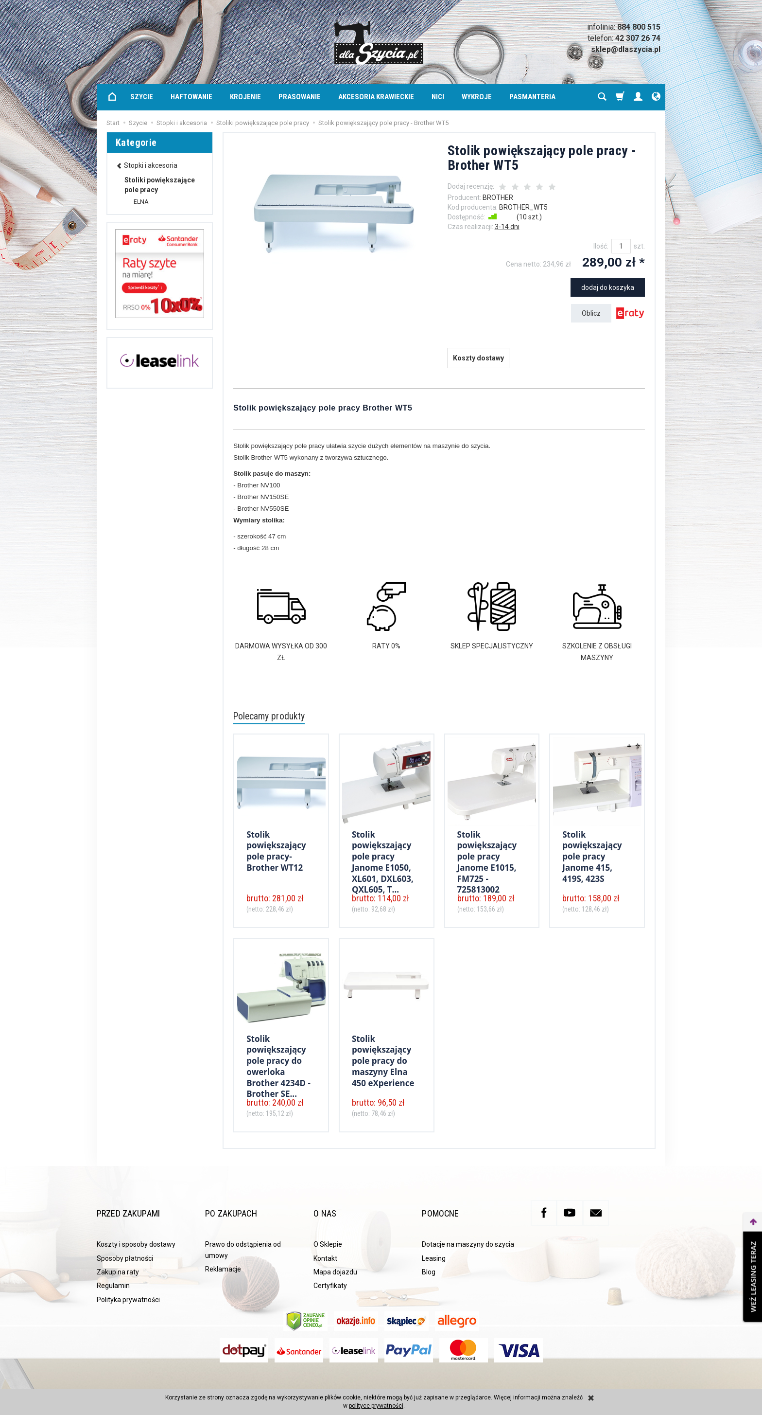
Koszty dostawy (478, 358)
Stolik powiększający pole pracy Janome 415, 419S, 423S (592, 853)
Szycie (141, 96)
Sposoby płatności (125, 1244)
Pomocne (446, 1205)
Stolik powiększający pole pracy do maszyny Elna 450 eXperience (383, 1058)
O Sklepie (327, 1230)
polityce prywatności (376, 1405)
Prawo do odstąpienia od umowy (243, 1235)
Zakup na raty (118, 1258)
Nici (438, 96)
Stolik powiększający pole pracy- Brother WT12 (276, 848)
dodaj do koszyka (607, 287)
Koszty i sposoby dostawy (136, 1230)
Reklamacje (223, 1255)
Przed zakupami (140, 1205)
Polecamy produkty (273, 716)
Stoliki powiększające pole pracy (159, 185)
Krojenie (245, 96)
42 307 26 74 (637, 38)
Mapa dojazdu (335, 1258)
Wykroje (477, 96)
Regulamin (113, 1271)
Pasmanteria (532, 96)
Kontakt (325, 1244)
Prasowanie (299, 96)
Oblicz (591, 313)
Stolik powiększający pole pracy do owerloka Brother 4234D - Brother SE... (278, 1063)
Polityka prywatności (128, 1286)
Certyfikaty (330, 1271)
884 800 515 (638, 27)
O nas (328, 1205)
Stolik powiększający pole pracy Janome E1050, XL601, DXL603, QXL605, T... (383, 858)
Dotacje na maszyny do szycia (468, 1230)
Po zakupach (240, 1205)
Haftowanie (191, 96)
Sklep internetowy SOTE (634, 1379)
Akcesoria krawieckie (376, 96)
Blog (428, 1258)
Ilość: (600, 246)
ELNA (141, 201)
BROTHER (498, 197)
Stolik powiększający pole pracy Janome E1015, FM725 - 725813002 (487, 858)
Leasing (434, 1244)
